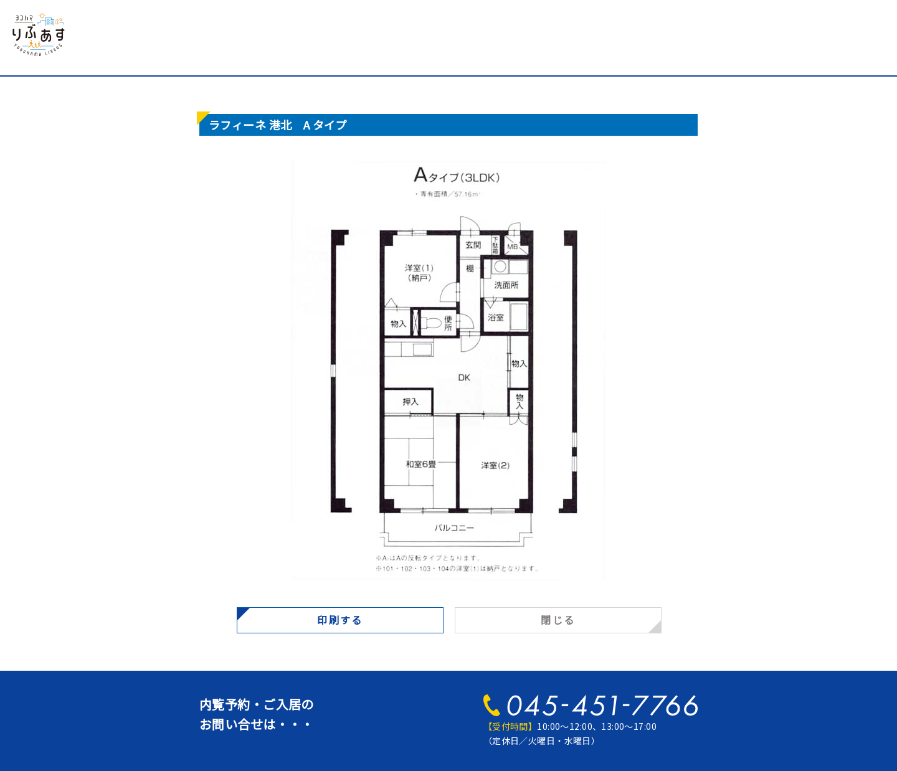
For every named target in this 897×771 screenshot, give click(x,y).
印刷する (340, 619)
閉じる (558, 619)
